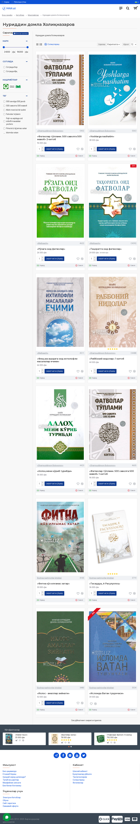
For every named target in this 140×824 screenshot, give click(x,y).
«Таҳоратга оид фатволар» (105, 248)
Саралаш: (79, 44)
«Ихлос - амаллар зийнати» (53, 690)
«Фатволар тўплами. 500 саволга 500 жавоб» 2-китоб (59, 138)
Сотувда (8, 61)
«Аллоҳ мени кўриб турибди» (54, 469)
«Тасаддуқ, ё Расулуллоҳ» (104, 581)
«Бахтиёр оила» (68, 731)
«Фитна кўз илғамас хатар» (53, 581)
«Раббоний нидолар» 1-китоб (106, 357)
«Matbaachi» (42, 243)
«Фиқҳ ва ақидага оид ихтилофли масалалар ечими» (57, 359)
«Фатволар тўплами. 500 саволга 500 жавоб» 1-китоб (111, 471)
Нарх (5, 41)
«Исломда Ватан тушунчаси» (106, 690)
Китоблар (20, 15)
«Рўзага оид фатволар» (51, 248)
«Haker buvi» (21, 731)
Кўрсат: (126, 44)
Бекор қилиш (22, 33)
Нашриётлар (10, 80)
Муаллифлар (33, 15)
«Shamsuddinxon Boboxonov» (50, 131)
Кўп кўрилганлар (12, 726)
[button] (68, 743)
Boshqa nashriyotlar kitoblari (49, 576)
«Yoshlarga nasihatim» (101, 136)
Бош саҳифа (7, 15)
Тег (4, 96)
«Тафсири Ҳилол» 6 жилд (119, 731)
